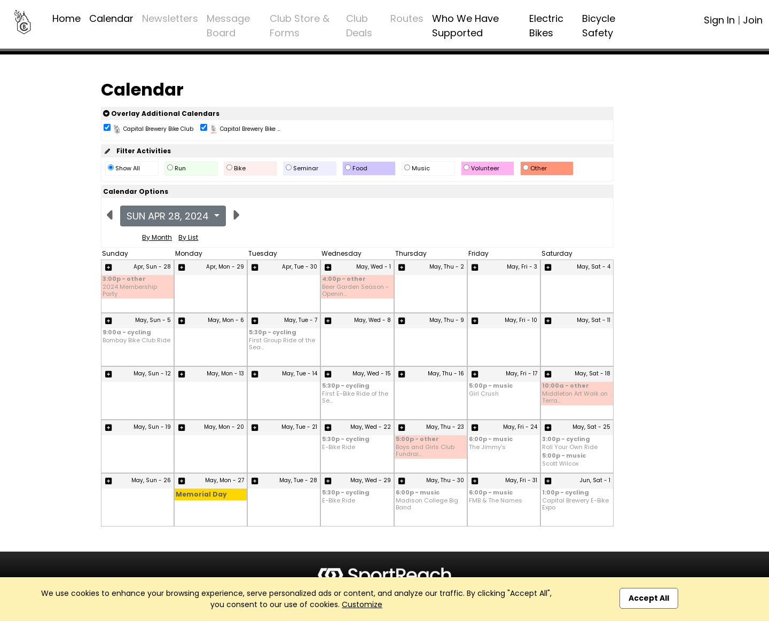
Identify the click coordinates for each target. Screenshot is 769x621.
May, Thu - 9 (446, 320)
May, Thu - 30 (445, 480)
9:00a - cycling (127, 332)
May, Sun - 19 (152, 427)
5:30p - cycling (272, 332)
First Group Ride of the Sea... (282, 344)
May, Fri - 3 (522, 267)
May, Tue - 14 (299, 374)
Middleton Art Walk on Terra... (575, 397)
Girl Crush (484, 393)
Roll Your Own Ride (570, 447)
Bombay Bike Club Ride (136, 340)
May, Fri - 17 (521, 374)
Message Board (228, 26)
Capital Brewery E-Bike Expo (575, 504)
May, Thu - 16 (446, 374)
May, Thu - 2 (446, 267)
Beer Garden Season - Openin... (355, 290)
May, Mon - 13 (225, 374)
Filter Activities (137, 150)
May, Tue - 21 (299, 427)
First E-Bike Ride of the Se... (355, 397)
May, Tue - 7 (300, 320)
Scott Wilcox (560, 463)
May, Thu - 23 (445, 427)
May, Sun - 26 (151, 480)
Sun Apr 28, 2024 (169, 216)
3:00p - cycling (566, 439)
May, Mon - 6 (226, 320)
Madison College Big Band (427, 504)
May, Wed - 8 (372, 320)
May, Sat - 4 (593, 267)
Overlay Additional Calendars (161, 113)
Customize (362, 604)
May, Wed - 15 (371, 374)
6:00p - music (491, 439)
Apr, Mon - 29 (225, 267)
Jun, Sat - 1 (595, 480)
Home (66, 18)
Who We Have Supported (465, 26)
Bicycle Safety (598, 26)
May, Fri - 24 (520, 427)
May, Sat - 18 (592, 374)
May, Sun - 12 (152, 374)
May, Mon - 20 (224, 427)
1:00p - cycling (565, 493)
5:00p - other (417, 439)
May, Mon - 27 (224, 480)
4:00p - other (344, 279)
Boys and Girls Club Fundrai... (425, 451)
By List (188, 237)
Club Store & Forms (299, 26)
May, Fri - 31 (521, 480)
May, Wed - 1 (373, 267)
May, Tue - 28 (298, 480)
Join (753, 20)
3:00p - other (124, 279)
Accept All (649, 598)
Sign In (719, 20)
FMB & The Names (495, 500)
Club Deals (359, 26)
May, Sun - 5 (153, 320)
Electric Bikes (546, 26)
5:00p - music (491, 386)
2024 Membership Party (130, 290)
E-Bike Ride (338, 447)
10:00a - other (565, 386)
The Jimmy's (487, 447)
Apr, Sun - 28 (152, 267)
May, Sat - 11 (593, 320)
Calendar (111, 18)
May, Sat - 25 (591, 427)
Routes (406, 18)
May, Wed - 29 (370, 480)
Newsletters (170, 18)
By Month (157, 237)
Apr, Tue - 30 (299, 267)
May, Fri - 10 (521, 320)
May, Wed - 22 (370, 427)
